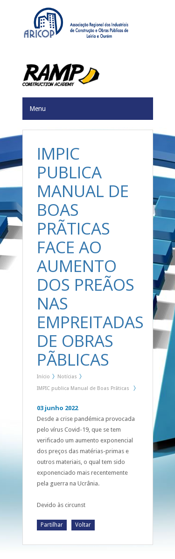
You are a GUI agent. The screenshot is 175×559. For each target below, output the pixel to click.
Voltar (83, 525)
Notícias (67, 377)
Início (43, 377)
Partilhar (52, 525)
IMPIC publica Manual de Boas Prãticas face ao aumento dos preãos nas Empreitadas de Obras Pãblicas (83, 390)
